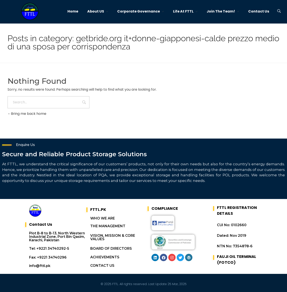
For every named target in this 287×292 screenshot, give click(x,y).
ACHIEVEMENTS (104, 257)
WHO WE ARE (102, 218)
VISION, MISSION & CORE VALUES (112, 237)
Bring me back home (27, 113)
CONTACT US (102, 266)
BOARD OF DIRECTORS (111, 248)
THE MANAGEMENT (107, 226)
